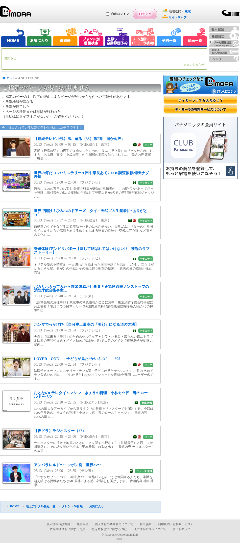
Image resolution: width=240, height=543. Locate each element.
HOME (6, 78)
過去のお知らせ (194, 64)
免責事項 (83, 524)
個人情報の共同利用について (114, 524)
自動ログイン (120, 14)
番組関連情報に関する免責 (67, 529)
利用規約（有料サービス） (175, 524)
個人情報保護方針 (58, 524)
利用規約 (145, 524)
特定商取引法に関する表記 (109, 529)
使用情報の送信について (150, 529)
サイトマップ (181, 529)
